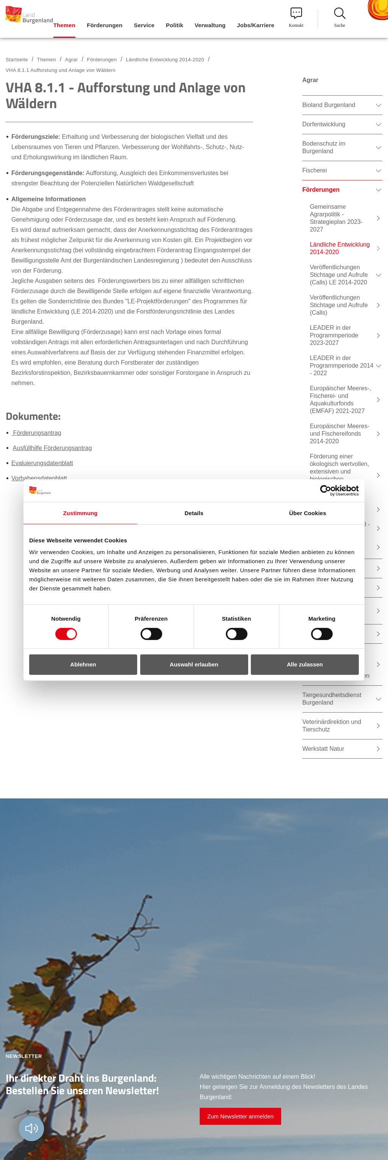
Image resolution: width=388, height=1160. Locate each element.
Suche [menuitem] (340, 18)
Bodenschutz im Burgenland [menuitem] (324, 147)
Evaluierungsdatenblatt (42, 463)
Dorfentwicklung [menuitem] (324, 124)
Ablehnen (83, 664)
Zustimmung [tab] (80, 513)
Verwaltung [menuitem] (210, 25)
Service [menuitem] (144, 25)
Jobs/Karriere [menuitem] (255, 25)
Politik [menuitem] (174, 25)
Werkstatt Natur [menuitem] (323, 748)
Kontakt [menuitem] (296, 18)
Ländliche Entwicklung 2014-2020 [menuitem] (340, 248)
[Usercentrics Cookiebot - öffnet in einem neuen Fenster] (326, 490)
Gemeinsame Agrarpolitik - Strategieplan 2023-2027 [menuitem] (336, 218)
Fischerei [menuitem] (314, 170)
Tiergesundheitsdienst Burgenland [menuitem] (331, 699)
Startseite (17, 59)
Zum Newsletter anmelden (240, 1116)
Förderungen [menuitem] (104, 25)
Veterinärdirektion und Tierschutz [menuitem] (331, 726)
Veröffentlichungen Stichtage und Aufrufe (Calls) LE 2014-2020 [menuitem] (339, 275)
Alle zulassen (305, 664)
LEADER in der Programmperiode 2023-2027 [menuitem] (334, 335)
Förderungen (102, 59)
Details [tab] (194, 513)
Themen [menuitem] (64, 25)
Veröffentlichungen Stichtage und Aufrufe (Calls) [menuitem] (339, 305)
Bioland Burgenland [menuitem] (328, 105)
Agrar (71, 59)
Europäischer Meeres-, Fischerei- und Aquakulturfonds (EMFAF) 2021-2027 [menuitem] (340, 399)
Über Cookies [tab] (307, 513)
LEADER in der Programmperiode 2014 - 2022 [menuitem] (342, 365)
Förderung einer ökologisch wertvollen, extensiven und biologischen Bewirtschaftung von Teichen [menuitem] (339, 475)
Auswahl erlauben (194, 664)
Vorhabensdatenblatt (39, 478)
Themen (46, 59)
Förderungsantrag (36, 433)
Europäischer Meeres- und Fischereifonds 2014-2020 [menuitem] (339, 433)
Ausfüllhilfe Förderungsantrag (52, 448)
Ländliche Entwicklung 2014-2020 (165, 59)
